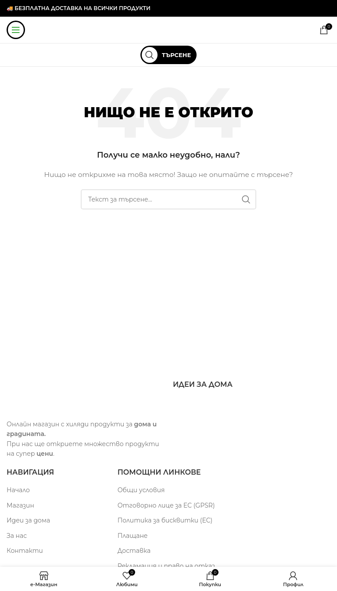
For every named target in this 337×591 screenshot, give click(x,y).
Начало (18, 490)
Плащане (133, 536)
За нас (17, 536)
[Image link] (61, 395)
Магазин (20, 505)
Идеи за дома (28, 520)
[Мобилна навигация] (15, 30)
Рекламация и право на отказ (166, 566)
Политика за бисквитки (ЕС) (165, 520)
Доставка (134, 551)
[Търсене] (168, 55)
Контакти (25, 551)
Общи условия (141, 490)
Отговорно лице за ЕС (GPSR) (166, 505)
